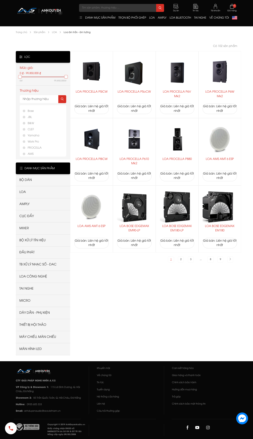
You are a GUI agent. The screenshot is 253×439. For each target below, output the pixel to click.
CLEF (31, 129)
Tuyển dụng (103, 390)
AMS (31, 154)
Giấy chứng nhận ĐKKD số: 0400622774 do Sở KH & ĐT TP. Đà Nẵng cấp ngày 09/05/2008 (64, 431)
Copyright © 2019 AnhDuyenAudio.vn (66, 425)
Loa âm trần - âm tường (77, 32)
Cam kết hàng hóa (183, 368)
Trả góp (176, 397)
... (201, 259)
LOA (54, 32)
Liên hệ (101, 404)
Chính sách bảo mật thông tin (189, 404)
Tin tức (100, 382)
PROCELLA (35, 148)
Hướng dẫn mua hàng (184, 390)
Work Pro (33, 142)
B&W (31, 123)
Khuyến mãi (103, 368)
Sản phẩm (39, 32)
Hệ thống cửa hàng (108, 397)
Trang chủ (21, 32)
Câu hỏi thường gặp (108, 411)
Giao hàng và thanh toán (186, 375)
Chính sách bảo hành (184, 382)
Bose (31, 111)
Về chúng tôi (104, 375)
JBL (30, 117)
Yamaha (33, 135)
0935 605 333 (34, 404)
